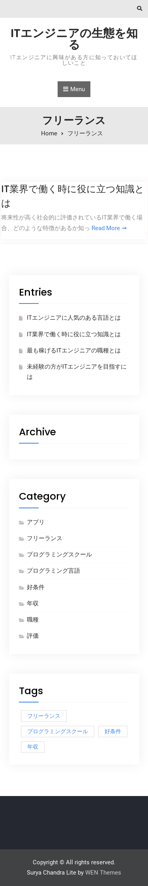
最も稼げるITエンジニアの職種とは (74, 350)
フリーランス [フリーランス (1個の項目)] (43, 716)
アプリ (36, 522)
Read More (106, 228)
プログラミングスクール (59, 554)
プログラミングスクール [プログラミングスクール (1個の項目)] (57, 731)
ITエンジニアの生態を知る (74, 38)
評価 (33, 635)
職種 (33, 619)
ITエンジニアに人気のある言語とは (74, 317)
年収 (33, 603)
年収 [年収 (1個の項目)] (32, 747)
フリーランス (44, 538)
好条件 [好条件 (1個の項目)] (113, 731)
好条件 (36, 587)
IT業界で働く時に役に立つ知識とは (74, 334)
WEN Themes (103, 872)
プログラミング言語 (53, 570)
